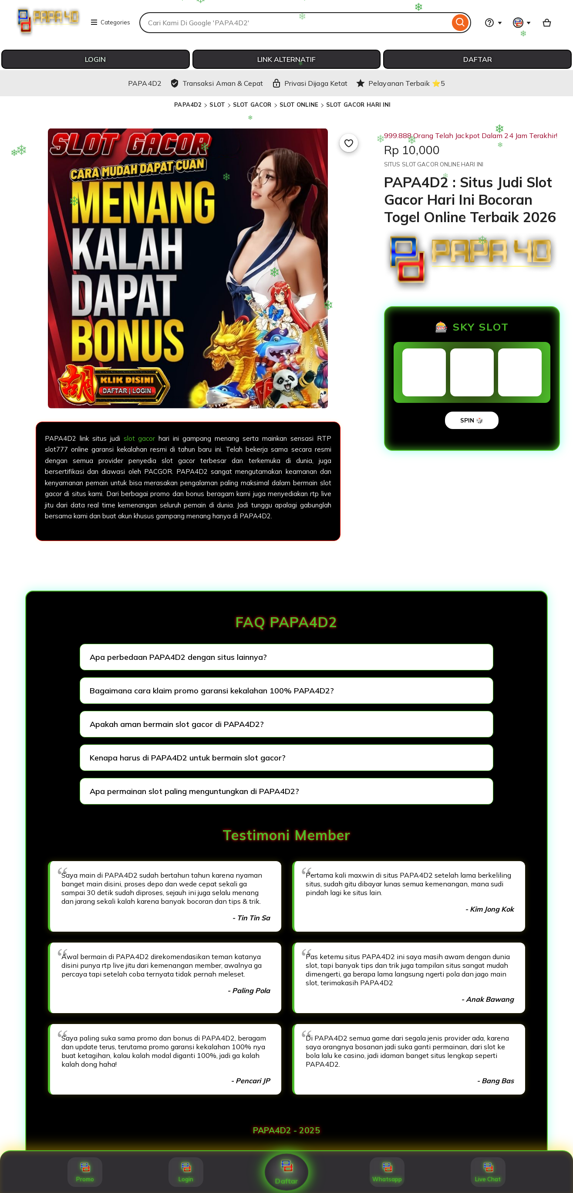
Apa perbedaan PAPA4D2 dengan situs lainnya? (178, 657)
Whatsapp (387, 1172)
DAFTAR (477, 59)
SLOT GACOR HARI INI (358, 104)
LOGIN (95, 59)
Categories (110, 22)
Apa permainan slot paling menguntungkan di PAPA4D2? (194, 791)
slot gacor (139, 438)
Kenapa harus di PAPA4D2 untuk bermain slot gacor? (188, 758)
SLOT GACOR (252, 104)
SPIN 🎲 (471, 420)
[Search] (460, 22)
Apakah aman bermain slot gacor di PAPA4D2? (177, 724)
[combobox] (294, 22)
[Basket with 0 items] (546, 22)
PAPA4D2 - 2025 (286, 1130)
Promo (85, 1172)
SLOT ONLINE (299, 104)
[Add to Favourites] (349, 143)
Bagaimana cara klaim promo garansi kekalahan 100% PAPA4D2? (212, 691)
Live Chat (488, 1172)
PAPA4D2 (188, 104)
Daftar (286, 1172)
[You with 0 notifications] (522, 22)
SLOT (217, 104)
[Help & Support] (493, 22)
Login (186, 1172)
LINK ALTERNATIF (286, 59)
